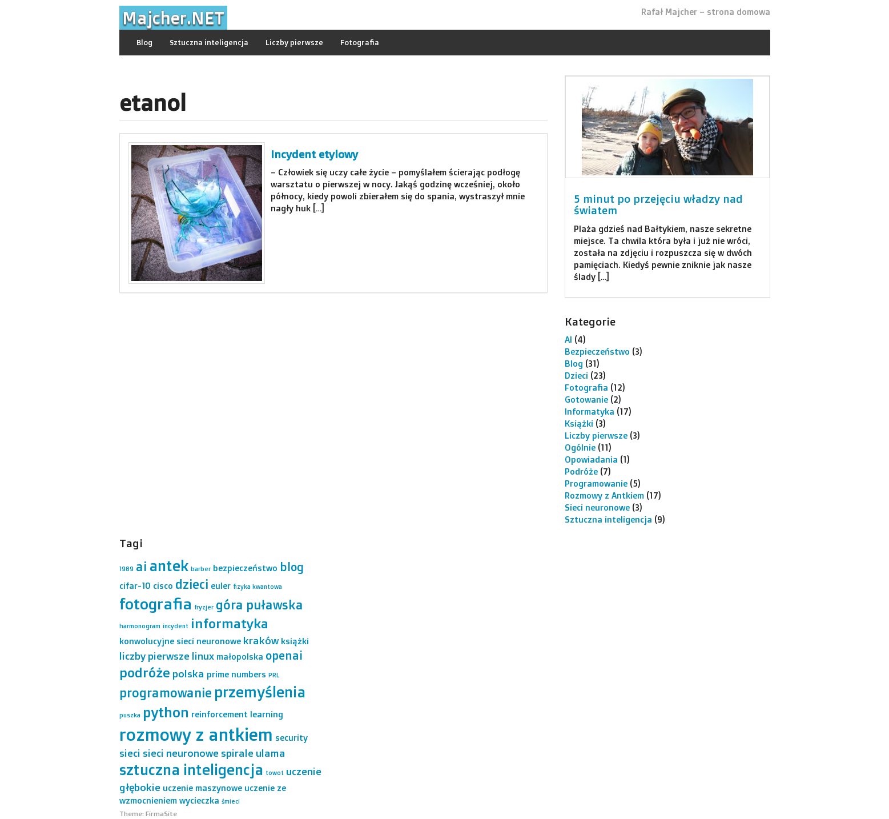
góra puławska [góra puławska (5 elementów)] (259, 604)
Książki (579, 423)
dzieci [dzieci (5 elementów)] (191, 584)
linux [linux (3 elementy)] (203, 655)
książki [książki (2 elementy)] (295, 641)
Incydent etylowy (314, 154)
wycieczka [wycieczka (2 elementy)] (199, 800)
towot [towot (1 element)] (275, 773)
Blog (144, 42)
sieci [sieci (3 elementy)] (129, 752)
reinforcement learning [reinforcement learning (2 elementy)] (237, 714)
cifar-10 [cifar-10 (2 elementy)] (135, 585)
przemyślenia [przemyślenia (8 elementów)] (259, 691)
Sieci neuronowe (597, 507)
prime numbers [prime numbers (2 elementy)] (236, 674)
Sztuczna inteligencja (209, 42)
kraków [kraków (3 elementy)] (261, 640)
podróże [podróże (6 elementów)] (144, 672)
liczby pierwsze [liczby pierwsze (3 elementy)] (154, 655)
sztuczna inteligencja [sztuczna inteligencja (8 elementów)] (191, 769)
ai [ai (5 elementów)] (141, 566)
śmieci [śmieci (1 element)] (231, 801)
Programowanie (596, 483)
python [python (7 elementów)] (166, 712)
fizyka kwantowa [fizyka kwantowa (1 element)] (257, 587)
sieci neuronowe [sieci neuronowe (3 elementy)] (181, 752)
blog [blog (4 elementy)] (292, 567)
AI (568, 339)
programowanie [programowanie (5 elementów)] (165, 692)
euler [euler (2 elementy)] (221, 585)
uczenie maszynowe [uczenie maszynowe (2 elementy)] (202, 787)
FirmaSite (161, 813)
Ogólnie (580, 447)
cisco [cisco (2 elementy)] (163, 585)
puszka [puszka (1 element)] (129, 715)
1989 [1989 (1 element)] (126, 569)
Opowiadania (591, 459)
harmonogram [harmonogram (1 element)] (139, 626)
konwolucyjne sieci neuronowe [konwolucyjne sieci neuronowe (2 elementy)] (180, 641)
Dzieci (576, 375)
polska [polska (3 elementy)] (188, 673)
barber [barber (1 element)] (201, 569)
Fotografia (359, 42)
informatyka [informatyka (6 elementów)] (229, 623)
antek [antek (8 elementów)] (168, 565)
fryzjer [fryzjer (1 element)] (204, 607)
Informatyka (589, 411)
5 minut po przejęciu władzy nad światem (658, 205)
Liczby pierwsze (294, 42)
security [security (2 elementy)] (291, 737)
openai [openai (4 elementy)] (284, 655)
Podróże (581, 471)
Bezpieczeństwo (597, 351)
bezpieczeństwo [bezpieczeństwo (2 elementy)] (245, 568)
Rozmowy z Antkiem (604, 495)
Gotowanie (586, 399)
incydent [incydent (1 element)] (175, 626)
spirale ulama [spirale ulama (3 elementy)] (253, 752)
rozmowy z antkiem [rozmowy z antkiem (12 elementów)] (196, 734)
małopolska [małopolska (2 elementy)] (239, 656)
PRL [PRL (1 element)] (273, 675)
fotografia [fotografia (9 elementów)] (155, 603)
